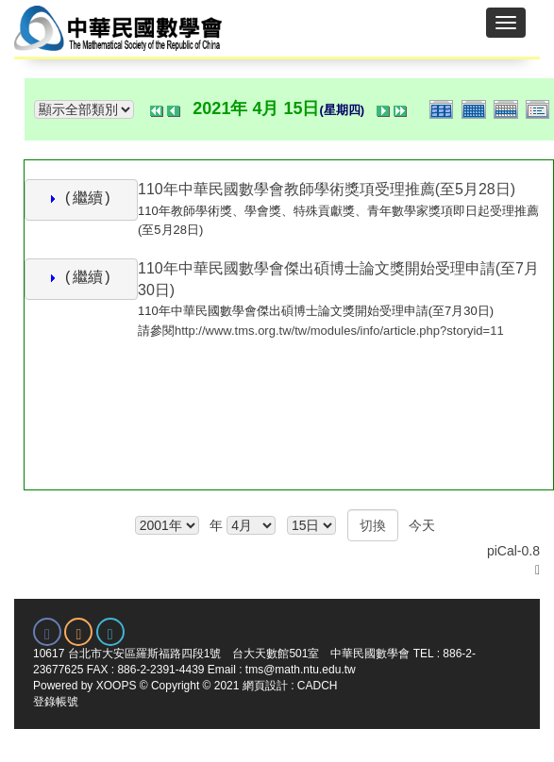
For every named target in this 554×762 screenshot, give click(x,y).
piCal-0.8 (513, 550)
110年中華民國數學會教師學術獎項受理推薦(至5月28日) (326, 189)
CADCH (317, 685)
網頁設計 (265, 685)
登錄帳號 (55, 701)
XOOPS (116, 685)
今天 (422, 525)
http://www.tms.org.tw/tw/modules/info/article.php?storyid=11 (339, 330)
